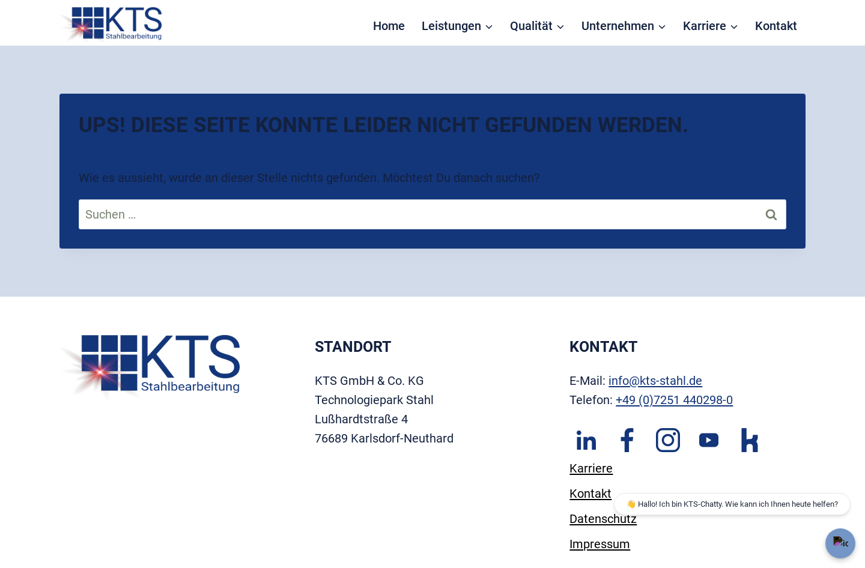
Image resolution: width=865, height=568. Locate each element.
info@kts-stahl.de (655, 380)
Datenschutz (603, 519)
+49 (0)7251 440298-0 (674, 400)
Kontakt (776, 26)
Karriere (591, 468)
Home (389, 26)
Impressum (599, 544)
